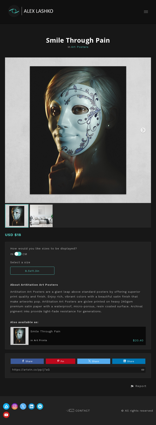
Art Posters (80, 46)
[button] (138, 386)
